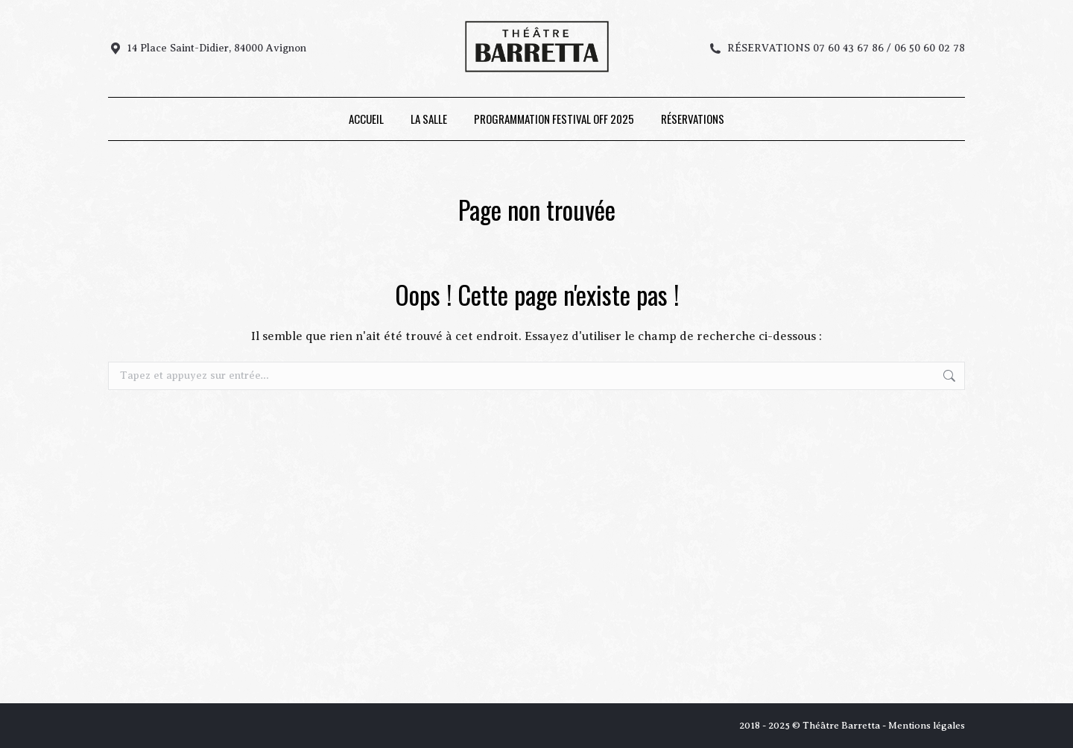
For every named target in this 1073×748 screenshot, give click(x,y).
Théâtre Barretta (841, 725)
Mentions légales (926, 725)
